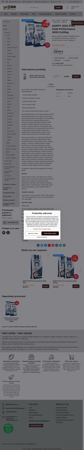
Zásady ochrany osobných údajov (42, 229)
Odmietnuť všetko (33, 233)
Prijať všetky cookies (50, 233)
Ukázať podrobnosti (42, 237)
